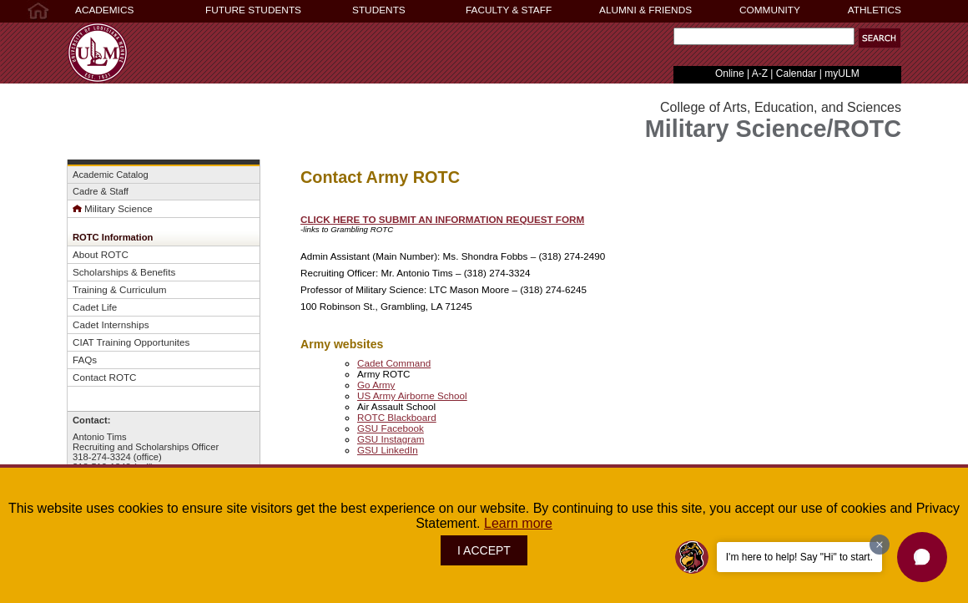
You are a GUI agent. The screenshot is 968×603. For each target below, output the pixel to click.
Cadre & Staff (101, 191)
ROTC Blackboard (396, 417)
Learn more (518, 523)
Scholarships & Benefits (124, 271)
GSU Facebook (390, 428)
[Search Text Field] (764, 36)
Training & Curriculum (119, 289)
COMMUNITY (769, 10)
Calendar (796, 73)
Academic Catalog (111, 175)
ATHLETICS (874, 10)
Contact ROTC (105, 377)
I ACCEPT (484, 550)
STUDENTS (379, 10)
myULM (841, 73)
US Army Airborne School (412, 395)
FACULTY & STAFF (509, 10)
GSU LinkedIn (387, 449)
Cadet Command (394, 362)
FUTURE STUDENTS (253, 10)
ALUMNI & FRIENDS (645, 10)
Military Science (113, 208)
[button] (879, 38)
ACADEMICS (104, 10)
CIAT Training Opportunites (131, 342)
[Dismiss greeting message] (880, 545)
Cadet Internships (111, 324)
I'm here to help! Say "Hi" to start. (799, 557)
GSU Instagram (390, 438)
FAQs (85, 359)
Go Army (376, 384)
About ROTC (101, 254)
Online (729, 73)
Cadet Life (95, 307)
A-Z (760, 73)
